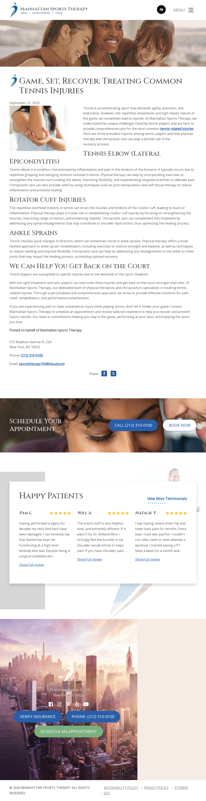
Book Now (180, 425)
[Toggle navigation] (183, 10)
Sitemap (181, 787)
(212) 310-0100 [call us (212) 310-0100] (32, 355)
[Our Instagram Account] (59, 704)
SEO (107, 793)
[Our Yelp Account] (77, 704)
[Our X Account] (68, 704)
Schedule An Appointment (68, 731)
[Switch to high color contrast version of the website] (161, 10)
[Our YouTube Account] (86, 704)
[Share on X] (113, 374)
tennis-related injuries (177, 128)
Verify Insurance (38, 716)
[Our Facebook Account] (51, 704)
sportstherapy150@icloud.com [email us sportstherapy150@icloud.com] (42, 364)
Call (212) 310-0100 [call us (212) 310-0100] (133, 425)
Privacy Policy (156, 787)
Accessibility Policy (121, 787)
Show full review (31, 565)
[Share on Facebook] (104, 374)
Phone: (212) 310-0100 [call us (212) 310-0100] (93, 716)
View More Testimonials (167, 499)
